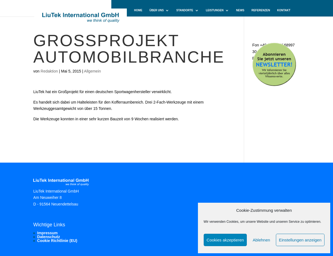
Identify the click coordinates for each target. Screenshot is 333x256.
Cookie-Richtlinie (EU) (150, 22)
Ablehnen (261, 240)
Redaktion (49, 71)
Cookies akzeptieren (225, 240)
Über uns (156, 10)
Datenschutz (48, 237)
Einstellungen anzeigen (300, 240)
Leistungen (214, 10)
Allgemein (92, 71)
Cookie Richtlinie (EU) (57, 240)
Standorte (184, 10)
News (240, 10)
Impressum (47, 233)
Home (138, 10)
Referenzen (260, 10)
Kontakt (283, 10)
